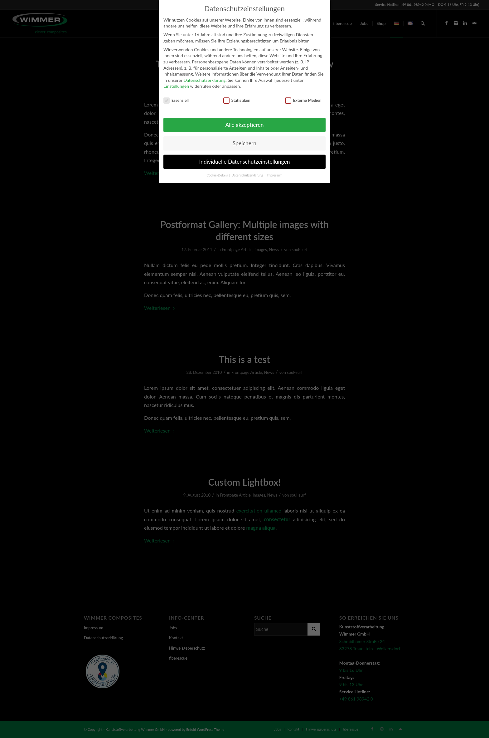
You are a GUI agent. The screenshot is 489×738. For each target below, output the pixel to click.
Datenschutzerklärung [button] (247, 175)
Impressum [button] (275, 175)
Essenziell (176, 100)
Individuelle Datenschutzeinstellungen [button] (244, 161)
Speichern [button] (244, 143)
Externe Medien (303, 100)
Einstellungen (176, 86)
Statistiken (236, 100)
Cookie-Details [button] (217, 175)
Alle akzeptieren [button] (244, 124)
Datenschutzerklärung (204, 80)
